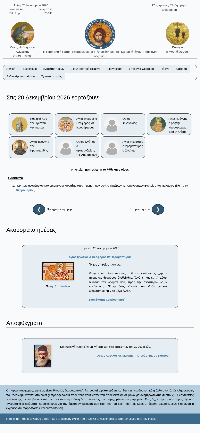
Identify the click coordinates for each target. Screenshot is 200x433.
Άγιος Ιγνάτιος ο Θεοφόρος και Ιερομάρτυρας (100, 257)
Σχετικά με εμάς (51, 76)
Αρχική (10, 68)
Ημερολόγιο (29, 68)
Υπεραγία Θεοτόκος (141, 68)
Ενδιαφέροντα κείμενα (20, 76)
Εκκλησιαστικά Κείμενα (85, 68)
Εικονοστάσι (114, 68)
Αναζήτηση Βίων (53, 68)
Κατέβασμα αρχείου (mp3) (107, 299)
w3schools (107, 418)
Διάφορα (181, 68)
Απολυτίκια (62, 286)
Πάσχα (165, 68)
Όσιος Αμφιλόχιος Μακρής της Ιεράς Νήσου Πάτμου (132, 355)
